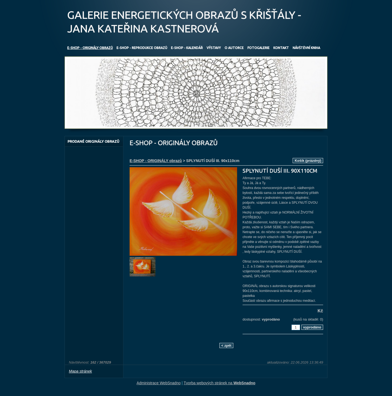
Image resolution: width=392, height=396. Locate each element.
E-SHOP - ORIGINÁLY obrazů (156, 161)
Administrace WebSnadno (159, 383)
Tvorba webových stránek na (220, 383)
